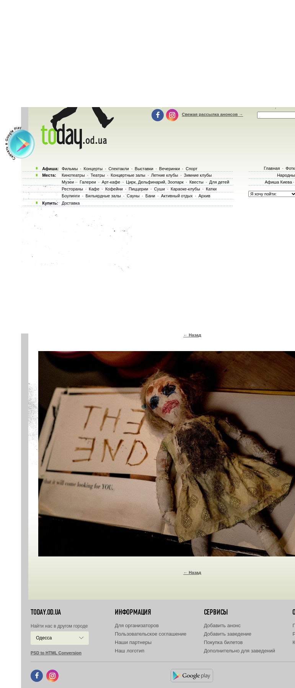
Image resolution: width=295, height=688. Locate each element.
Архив (204, 196)
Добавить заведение (227, 634)
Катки (211, 189)
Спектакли (118, 168)
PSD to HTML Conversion (56, 653)
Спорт (191, 168)
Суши (159, 189)
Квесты (196, 182)
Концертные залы (128, 175)
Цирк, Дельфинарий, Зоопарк (154, 182)
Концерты (93, 168)
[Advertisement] (158, 267)
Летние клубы (164, 175)
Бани (150, 196)
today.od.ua (46, 612)
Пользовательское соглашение (150, 634)
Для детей (219, 182)
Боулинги (71, 196)
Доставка (71, 203)
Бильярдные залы (103, 196)
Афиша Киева (278, 182)
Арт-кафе (111, 182)
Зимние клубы (198, 175)
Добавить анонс (222, 625)
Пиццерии (138, 189)
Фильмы (70, 168)
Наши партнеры (133, 642)
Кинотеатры (73, 175)
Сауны (133, 196)
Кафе (94, 189)
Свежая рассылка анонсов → (212, 114)
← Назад (192, 335)
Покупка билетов (223, 642)
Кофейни (114, 189)
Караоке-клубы (185, 189)
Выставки (144, 168)
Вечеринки (169, 168)
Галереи (88, 182)
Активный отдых (177, 196)
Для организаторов (137, 625)
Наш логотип (129, 651)
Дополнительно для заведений (239, 651)
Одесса (44, 638)
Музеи (68, 182)
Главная (272, 168)
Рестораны (72, 189)
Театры (98, 175)
